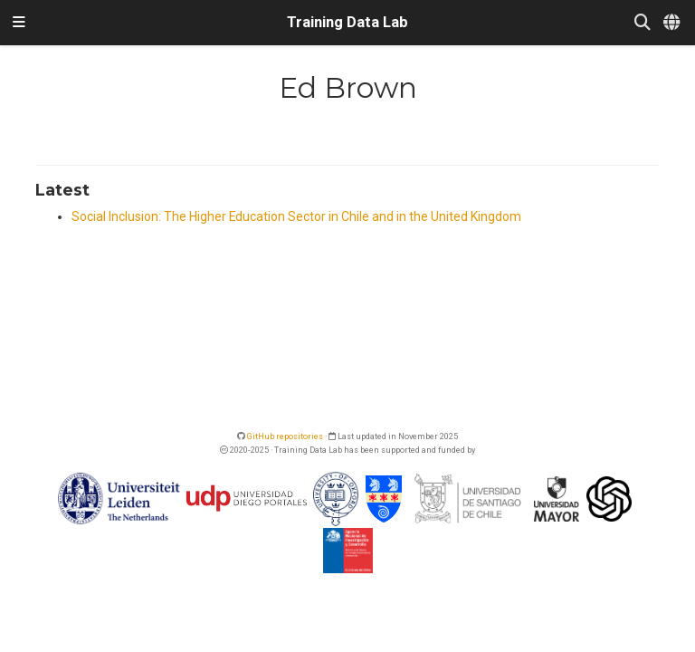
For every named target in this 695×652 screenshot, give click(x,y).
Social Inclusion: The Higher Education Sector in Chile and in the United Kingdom (296, 216)
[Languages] (672, 23)
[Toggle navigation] (19, 23)
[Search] (642, 23)
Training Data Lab (347, 22)
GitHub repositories (285, 436)
